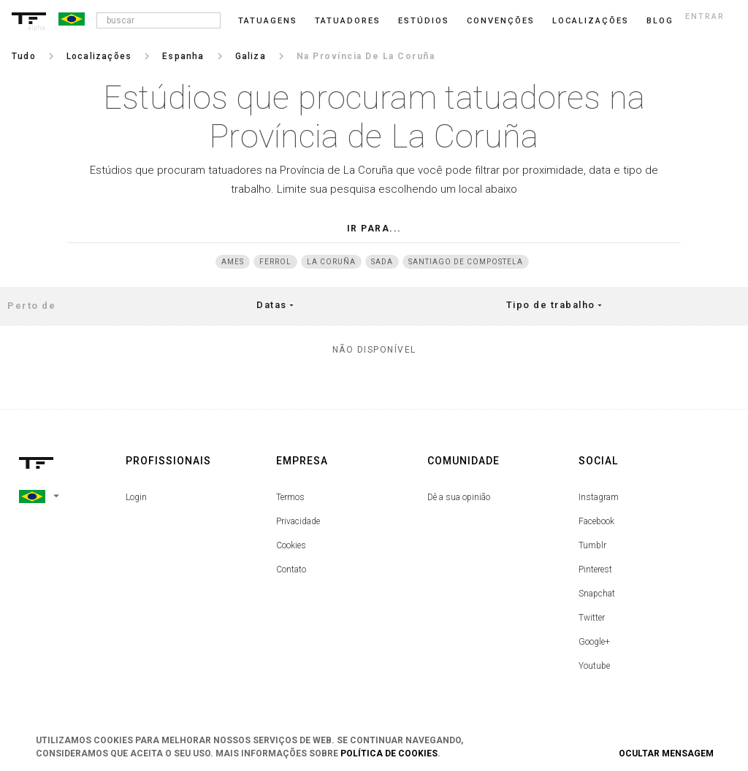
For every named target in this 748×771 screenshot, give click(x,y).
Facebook (596, 521)
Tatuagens (267, 21)
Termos (290, 497)
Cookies (291, 545)
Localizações (590, 21)
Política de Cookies (389, 753)
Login (136, 497)
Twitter (592, 618)
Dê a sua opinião (458, 497)
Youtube (594, 666)
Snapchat (597, 593)
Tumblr (592, 545)
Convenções (501, 21)
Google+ (594, 642)
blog (659, 21)
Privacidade (298, 521)
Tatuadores (348, 21)
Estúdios (423, 21)
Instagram (599, 497)
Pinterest (595, 569)
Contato (291, 569)
